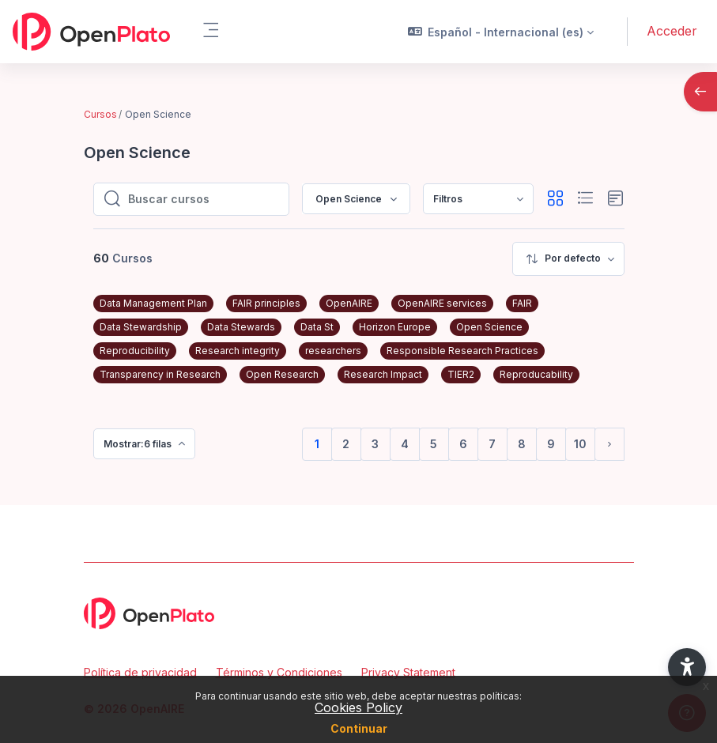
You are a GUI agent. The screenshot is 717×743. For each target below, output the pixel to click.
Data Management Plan (153, 303)
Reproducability (536, 374)
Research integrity (237, 350)
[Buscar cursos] (203, 199)
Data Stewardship (141, 327)
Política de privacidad (140, 672)
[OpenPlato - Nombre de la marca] (91, 31)
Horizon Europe (395, 327)
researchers (333, 350)
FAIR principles (266, 303)
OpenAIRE (349, 303)
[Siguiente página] (609, 444)
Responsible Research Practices (462, 350)
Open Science (489, 327)
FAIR (522, 303)
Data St (317, 327)
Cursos (100, 114)
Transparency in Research (160, 374)
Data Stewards (241, 327)
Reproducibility (135, 350)
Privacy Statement (408, 672)
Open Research (282, 374)
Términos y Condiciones (279, 672)
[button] (501, 32)
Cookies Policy (358, 707)
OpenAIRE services (442, 303)
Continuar (358, 728)
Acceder (672, 31)
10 (580, 444)
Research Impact (383, 374)
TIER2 (460, 374)
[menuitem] (478, 198)
